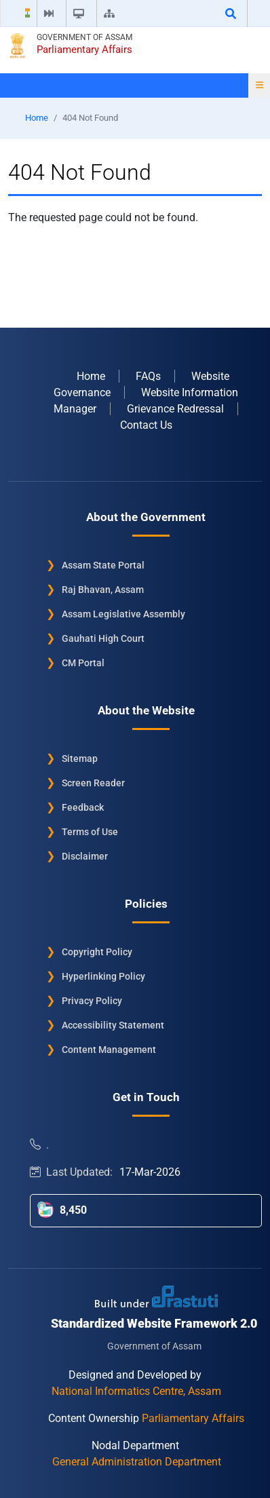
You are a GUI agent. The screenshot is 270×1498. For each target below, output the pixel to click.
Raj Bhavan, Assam (103, 589)
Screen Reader (93, 782)
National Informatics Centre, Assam (136, 1391)
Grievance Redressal (175, 408)
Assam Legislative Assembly (123, 614)
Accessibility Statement (113, 1025)
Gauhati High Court (103, 638)
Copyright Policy (97, 951)
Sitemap (80, 758)
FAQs (148, 376)
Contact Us (146, 425)
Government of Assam (84, 37)
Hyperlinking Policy (103, 976)
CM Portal (83, 662)
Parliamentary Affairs (84, 49)
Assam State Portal (103, 565)
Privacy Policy (92, 1000)
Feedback (83, 807)
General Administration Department (136, 1461)
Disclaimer (85, 856)
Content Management (109, 1049)
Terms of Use (90, 831)
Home (36, 118)
